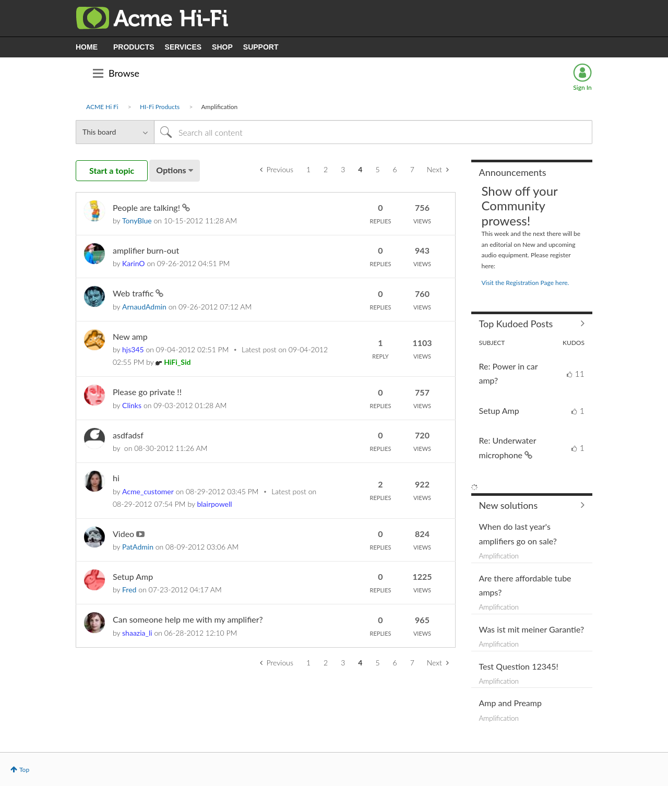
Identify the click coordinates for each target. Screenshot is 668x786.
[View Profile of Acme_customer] (148, 491)
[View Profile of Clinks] (131, 405)
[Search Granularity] (115, 132)
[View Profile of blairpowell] (214, 503)
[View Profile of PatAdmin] (137, 546)
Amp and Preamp (510, 703)
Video (124, 534)
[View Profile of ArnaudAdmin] (144, 306)
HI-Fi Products (160, 107)
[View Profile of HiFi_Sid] (177, 362)
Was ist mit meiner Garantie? (531, 629)
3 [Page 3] (343, 169)
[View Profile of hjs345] (133, 349)
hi (116, 478)
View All (532, 324)
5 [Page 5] (377, 169)
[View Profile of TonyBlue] (137, 220)
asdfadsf (128, 435)
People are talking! (147, 207)
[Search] (373, 132)
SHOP (222, 47)
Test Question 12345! (518, 666)
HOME (87, 47)
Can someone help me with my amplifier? (188, 619)
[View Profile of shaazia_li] (137, 632)
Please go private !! (147, 392)
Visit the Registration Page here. (525, 283)
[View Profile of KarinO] (133, 263)
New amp (130, 336)
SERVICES (183, 47)
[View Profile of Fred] (129, 589)
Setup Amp (133, 576)
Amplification (499, 556)
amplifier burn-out (146, 250)
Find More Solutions (532, 505)
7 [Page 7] (412, 169)
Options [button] (171, 170)
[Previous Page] (276, 170)
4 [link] (360, 169)
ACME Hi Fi (102, 107)
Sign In (582, 87)
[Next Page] (438, 170)
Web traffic (134, 293)
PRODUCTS (133, 47)
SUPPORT (261, 47)
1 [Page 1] (308, 169)
